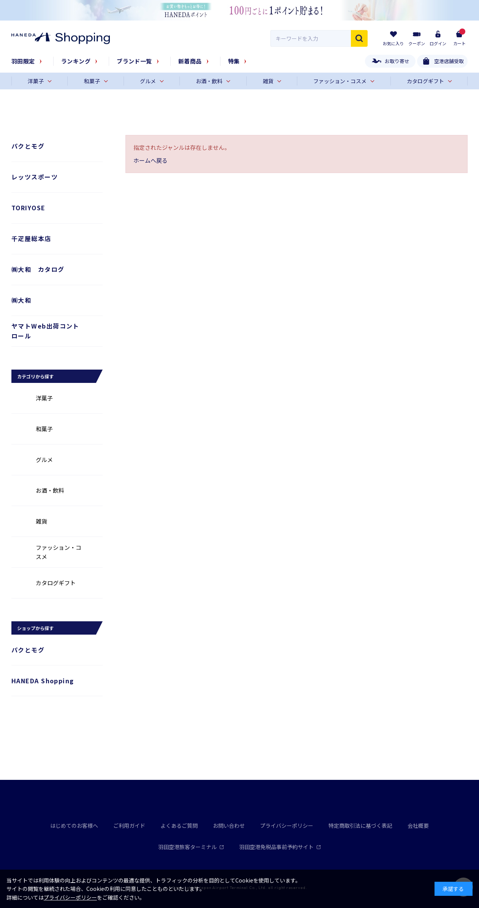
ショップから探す (35, 628)
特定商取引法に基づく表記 (360, 825)
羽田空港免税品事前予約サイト (280, 847)
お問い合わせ (229, 825)
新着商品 (190, 61)
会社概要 (418, 825)
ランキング (75, 61)
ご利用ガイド (129, 825)
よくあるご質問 (179, 825)
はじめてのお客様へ (74, 825)
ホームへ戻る (150, 160)
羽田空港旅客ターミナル (191, 847)
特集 (234, 61)
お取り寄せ (397, 61)
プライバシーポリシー (286, 825)
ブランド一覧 (134, 61)
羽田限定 (23, 61)
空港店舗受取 (449, 61)
